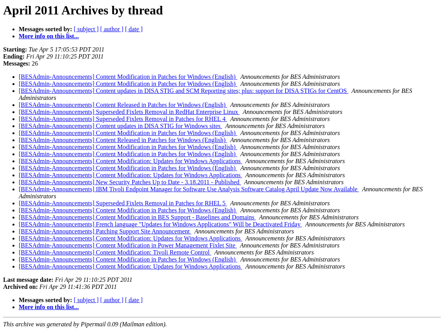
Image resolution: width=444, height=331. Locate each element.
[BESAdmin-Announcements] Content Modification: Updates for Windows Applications (130, 161)
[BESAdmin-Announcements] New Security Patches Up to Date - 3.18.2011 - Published (130, 182)
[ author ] (112, 29)
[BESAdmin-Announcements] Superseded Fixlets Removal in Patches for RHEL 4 (123, 119)
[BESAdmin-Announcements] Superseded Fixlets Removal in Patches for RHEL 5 (123, 203)
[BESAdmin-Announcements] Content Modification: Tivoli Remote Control (115, 252)
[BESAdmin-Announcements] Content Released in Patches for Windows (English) (123, 104)
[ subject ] (86, 29)
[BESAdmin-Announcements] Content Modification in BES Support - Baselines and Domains (137, 217)
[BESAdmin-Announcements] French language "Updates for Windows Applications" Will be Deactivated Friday (160, 224)
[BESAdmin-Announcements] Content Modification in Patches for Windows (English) (128, 76)
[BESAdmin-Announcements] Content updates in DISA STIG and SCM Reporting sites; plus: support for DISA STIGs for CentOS (183, 90)
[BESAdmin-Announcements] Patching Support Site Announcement (105, 231)
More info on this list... (49, 36)
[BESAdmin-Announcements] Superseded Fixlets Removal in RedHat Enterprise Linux (129, 112)
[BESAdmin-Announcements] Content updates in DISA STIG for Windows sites (120, 126)
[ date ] (133, 29)
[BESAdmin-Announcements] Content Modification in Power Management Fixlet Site (128, 245)
